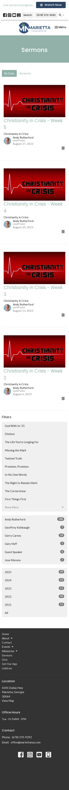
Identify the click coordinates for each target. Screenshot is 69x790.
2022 (34, 596)
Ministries (10, 651)
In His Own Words (16, 474)
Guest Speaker (34, 552)
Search (27, 15)
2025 (34, 572)
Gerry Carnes (34, 535)
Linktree (7, 668)
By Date (9, 73)
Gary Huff (34, 543)
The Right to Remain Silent (21, 483)
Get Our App (9, 663)
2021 (34, 604)
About (7, 638)
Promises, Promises (17, 466)
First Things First (15, 499)
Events (8, 647)
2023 (34, 588)
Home (5, 634)
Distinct (10, 434)
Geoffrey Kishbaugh (34, 527)
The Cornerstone (15, 491)
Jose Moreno (34, 560)
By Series (25, 73)
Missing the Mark (15, 450)
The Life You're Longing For (22, 442)
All (6, 612)
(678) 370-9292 (46, 15)
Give (5, 659)
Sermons (7, 655)
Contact (7, 642)
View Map (8, 700)
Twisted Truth (13, 458)
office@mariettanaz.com (25, 742)
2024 (34, 580)
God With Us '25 (15, 425)
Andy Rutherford (34, 519)
